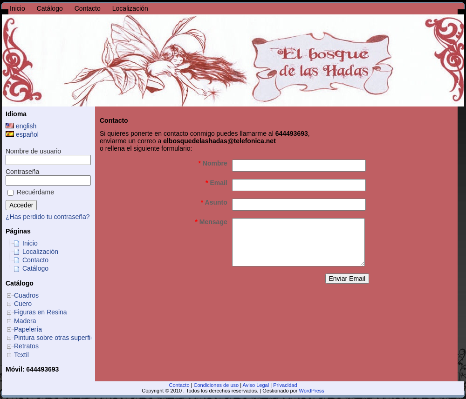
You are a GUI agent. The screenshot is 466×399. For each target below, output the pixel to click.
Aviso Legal (256, 385)
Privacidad (285, 385)
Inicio (30, 243)
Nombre (213, 163)
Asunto (214, 202)
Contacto (35, 260)
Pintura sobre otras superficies (58, 337)
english (21, 126)
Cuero (23, 303)
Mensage (211, 222)
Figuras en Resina (40, 312)
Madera (25, 321)
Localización (40, 251)
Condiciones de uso (216, 385)
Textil (21, 355)
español (22, 134)
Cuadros (26, 295)
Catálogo (35, 268)
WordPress (311, 390)
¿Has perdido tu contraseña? (48, 216)
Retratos (26, 346)
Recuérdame (30, 192)
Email (216, 182)
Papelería (28, 329)
